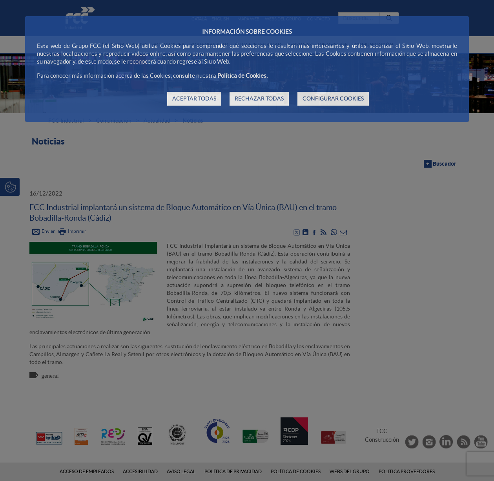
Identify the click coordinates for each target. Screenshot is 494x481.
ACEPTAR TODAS (194, 98)
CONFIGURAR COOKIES (333, 98)
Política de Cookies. (242, 75)
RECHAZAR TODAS (259, 98)
